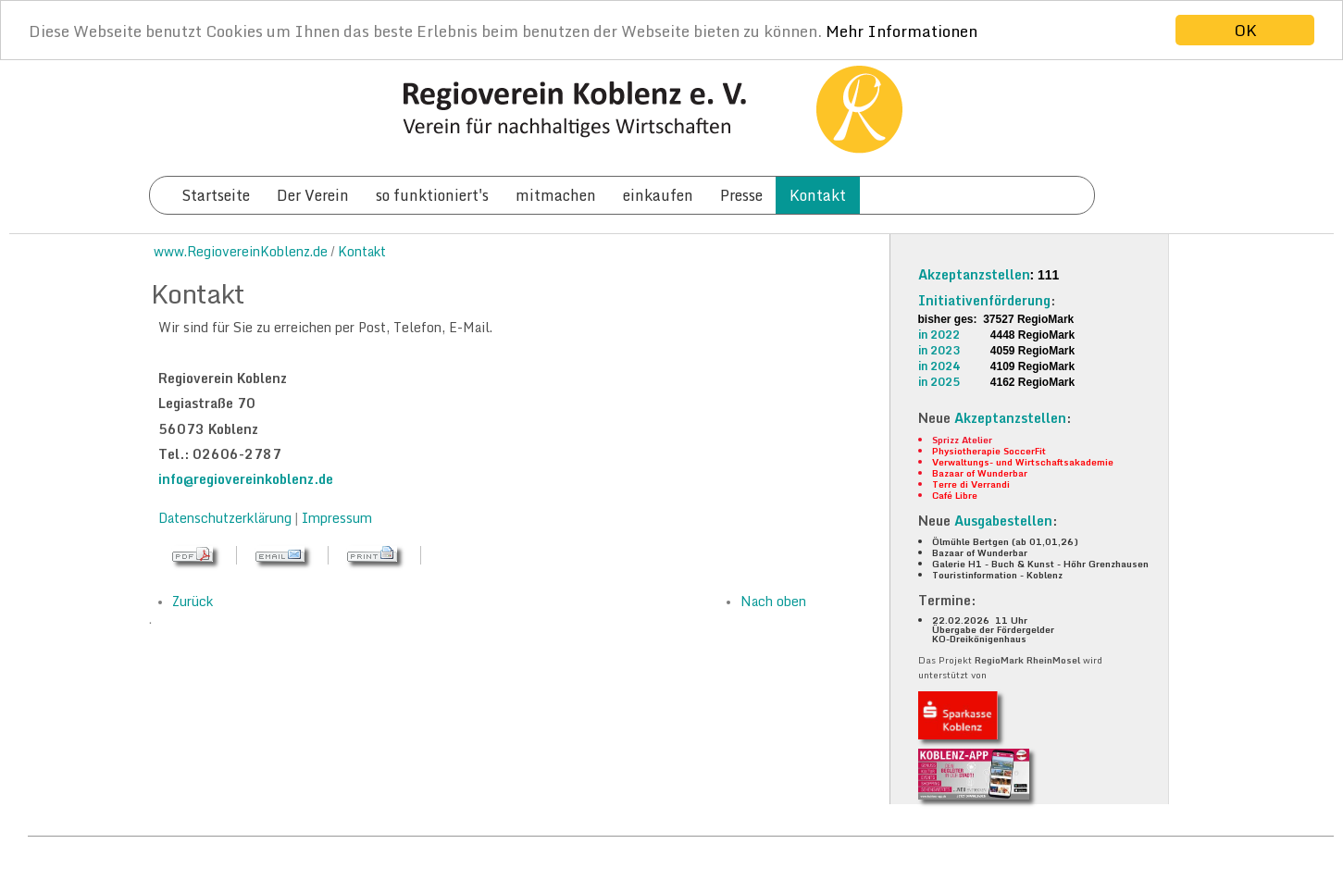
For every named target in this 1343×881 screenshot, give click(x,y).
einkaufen (658, 195)
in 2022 (939, 334)
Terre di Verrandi (971, 484)
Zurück (192, 601)
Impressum (337, 517)
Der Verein (313, 195)
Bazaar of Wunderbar (979, 472)
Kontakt (818, 195)
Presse (741, 195)
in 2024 (939, 366)
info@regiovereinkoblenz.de (245, 479)
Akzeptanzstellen (974, 274)
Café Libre (954, 495)
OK (1245, 30)
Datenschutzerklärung (226, 517)
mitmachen (556, 195)
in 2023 (939, 350)
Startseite (215, 195)
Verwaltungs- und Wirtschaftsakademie (1022, 461)
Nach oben (773, 601)
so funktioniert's (432, 195)
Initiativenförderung (984, 300)
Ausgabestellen (1003, 520)
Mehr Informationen (901, 30)
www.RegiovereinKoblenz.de (241, 251)
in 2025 (939, 382)
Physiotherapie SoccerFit (989, 450)
